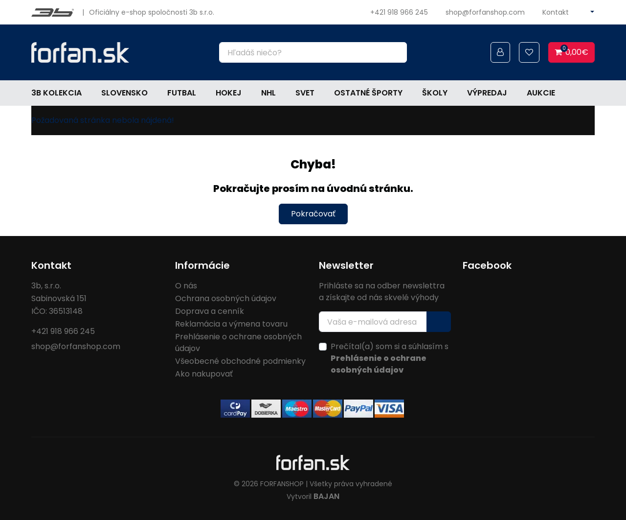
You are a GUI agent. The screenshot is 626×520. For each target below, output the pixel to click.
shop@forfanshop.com (485, 12)
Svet (304, 92)
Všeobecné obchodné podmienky (240, 361)
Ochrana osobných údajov (225, 298)
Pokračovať (313, 213)
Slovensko (124, 92)
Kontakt (555, 12)
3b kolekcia (56, 92)
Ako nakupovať (204, 373)
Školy (434, 92)
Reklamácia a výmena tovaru (231, 324)
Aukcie (541, 92)
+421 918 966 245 (399, 12)
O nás (186, 285)
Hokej (229, 92)
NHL (268, 92)
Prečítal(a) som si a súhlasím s (389, 358)
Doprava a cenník (209, 311)
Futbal (181, 92)
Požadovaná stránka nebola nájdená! (102, 120)
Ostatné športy (368, 92)
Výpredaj (487, 92)
